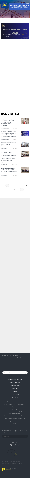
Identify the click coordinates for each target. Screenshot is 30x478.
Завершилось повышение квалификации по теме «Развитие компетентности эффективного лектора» (9, 170)
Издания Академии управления (15, 401)
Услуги (15, 391)
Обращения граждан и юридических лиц (15, 404)
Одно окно (15, 407)
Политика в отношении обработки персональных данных (15, 412)
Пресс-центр (15, 394)
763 (14, 189)
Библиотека (15, 409)
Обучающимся (15, 385)
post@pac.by (17, 357)
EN (15, 445)
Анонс (14, 139)
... (9, 189)
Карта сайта (15, 423)
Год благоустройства (15, 379)
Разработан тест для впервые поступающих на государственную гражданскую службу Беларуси (8, 122)
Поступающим (15, 382)
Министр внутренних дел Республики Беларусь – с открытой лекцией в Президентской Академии (8, 134)
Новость (14, 128)
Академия (15, 388)
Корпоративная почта (15, 421)
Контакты (15, 397)
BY (19, 445)
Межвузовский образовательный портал (15, 418)
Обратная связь (6, 361)
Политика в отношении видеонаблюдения (15, 416)
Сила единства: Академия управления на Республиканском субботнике (9, 144)
